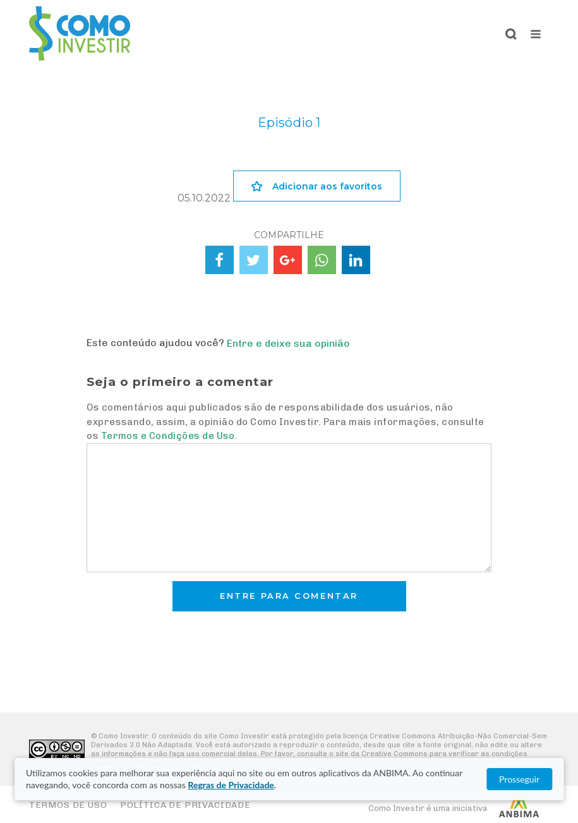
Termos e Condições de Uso (168, 436)
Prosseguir (519, 779)
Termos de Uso (68, 805)
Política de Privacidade (185, 805)
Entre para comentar (289, 596)
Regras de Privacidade (231, 784)
